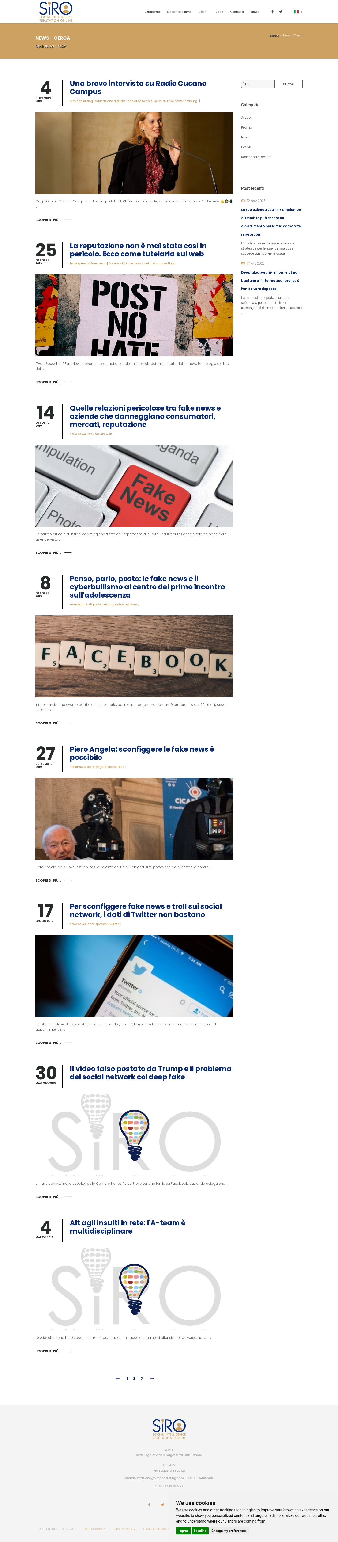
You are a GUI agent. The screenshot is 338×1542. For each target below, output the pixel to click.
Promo (246, 127)
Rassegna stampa (256, 157)
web (147, 263)
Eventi (246, 147)
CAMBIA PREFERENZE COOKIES (163, 1529)
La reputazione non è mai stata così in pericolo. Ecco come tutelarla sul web (138, 250)
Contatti (237, 12)
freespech (98, 263)
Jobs (219, 12)
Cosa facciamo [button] (179, 12)
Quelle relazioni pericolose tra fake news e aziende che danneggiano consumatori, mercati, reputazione (145, 416)
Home (274, 35)
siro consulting (81, 101)
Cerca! (288, 84)
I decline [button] (200, 1531)
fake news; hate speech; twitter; (95, 924)
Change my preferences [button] (228, 1531)
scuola (159, 101)
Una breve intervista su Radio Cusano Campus (138, 88)
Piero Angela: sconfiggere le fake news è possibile (142, 753)
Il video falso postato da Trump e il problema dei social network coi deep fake (151, 1073)
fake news (175, 101)
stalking (191, 101)
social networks (140, 101)
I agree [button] (183, 1531)
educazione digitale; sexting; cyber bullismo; (104, 604)
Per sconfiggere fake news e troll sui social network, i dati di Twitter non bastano (146, 911)
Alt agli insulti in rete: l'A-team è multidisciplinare (127, 1227)
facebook (116, 263)
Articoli (246, 117)
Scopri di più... (48, 219)
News (255, 12)
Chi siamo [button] (152, 12)
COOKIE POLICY (94, 1529)
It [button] (298, 12)
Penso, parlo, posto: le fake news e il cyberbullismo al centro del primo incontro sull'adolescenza (147, 587)
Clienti (203, 12)
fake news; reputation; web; (91, 434)
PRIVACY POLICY (124, 1529)
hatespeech (79, 263)
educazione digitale (110, 101)
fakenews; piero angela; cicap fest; (97, 767)
